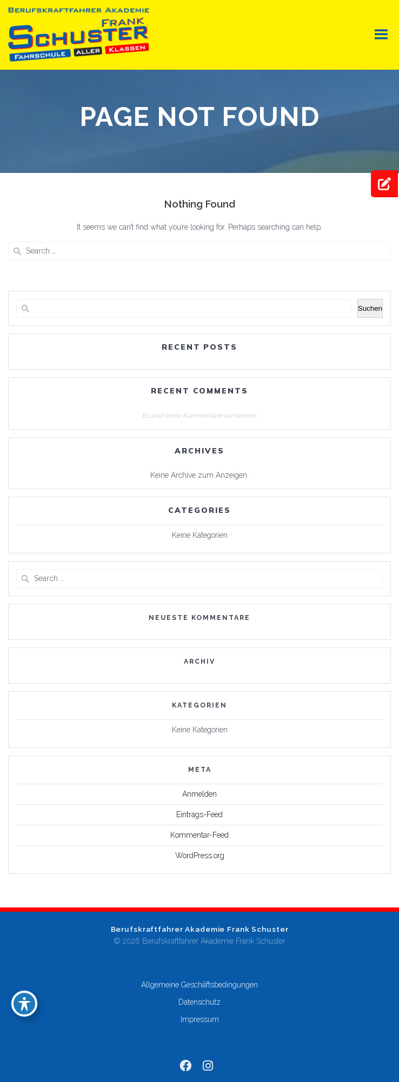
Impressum (200, 1019)
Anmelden (199, 794)
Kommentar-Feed (199, 835)
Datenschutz (199, 1002)
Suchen (370, 308)
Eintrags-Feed (199, 814)
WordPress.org (199, 855)
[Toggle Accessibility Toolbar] (24, 1004)
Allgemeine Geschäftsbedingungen (199, 984)
